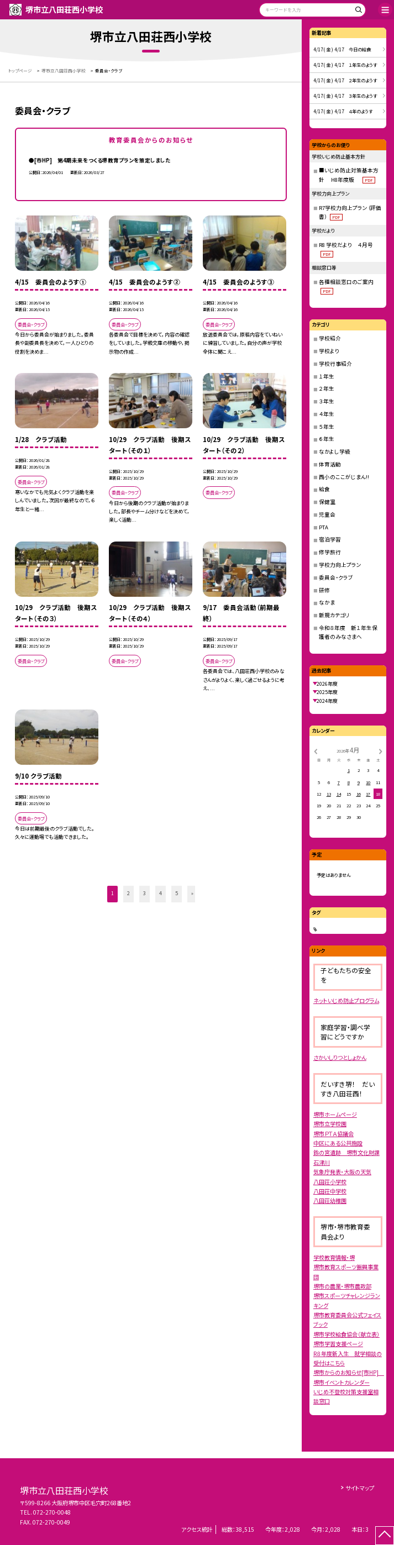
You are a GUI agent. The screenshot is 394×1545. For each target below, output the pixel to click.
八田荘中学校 (329, 1191)
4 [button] (160, 893)
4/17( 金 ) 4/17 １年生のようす (345, 64)
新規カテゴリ (334, 615)
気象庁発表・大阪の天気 (342, 1172)
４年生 (326, 414)
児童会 (327, 514)
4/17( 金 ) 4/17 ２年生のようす (345, 80)
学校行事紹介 (335, 363)
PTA (323, 527)
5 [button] (176, 893)
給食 (324, 489)
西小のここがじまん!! (344, 477)
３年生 (326, 401)
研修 (324, 590)
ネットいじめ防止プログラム (346, 1000)
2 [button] (128, 893)
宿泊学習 (330, 539)
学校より (329, 351)
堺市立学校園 (329, 1124)
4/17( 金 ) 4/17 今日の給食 (342, 49)
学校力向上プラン (340, 565)
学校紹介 (330, 338)
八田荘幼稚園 (329, 1200)
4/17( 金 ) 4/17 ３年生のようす (345, 95)
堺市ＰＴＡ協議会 (333, 1133)
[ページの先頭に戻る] (384, 1535)
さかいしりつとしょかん (339, 1057)
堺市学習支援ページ (338, 1343)
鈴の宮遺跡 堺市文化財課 (346, 1152)
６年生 (326, 439)
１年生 (326, 376)
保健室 (327, 502)
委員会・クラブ (336, 577)
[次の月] (380, 751)
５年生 (326, 426)
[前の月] (315, 751)
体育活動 (330, 464)
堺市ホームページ (335, 1114)
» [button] (192, 893)
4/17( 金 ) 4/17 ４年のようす (342, 111)
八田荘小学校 (329, 1182)
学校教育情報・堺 (334, 1257)
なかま (327, 602)
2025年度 (327, 692)
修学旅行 (330, 552)
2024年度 (327, 701)
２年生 (326, 388)
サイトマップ (359, 1488)
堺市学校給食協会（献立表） (346, 1334)
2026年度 (327, 683)
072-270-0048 (52, 1512)
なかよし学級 (334, 451)
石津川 (321, 1162)
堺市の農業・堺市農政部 (342, 1286)
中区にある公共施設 (338, 1143)
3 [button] (144, 893)
